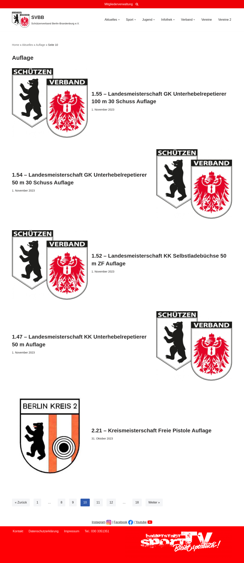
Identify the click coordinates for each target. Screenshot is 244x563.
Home (15, 44)
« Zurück (21, 502)
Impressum (71, 531)
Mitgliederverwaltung (118, 4)
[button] (118, 19)
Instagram (98, 522)
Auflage (40, 44)
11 (98, 502)
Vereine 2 (224, 19)
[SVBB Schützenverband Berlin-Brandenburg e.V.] (45, 20)
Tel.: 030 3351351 (97, 531)
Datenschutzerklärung (44, 531)
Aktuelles (27, 44)
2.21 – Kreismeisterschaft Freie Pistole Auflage (151, 431)
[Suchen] (137, 4)
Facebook (120, 522)
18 (137, 502)
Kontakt (18, 531)
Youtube (141, 522)
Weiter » (154, 502)
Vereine (206, 19)
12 (111, 502)
